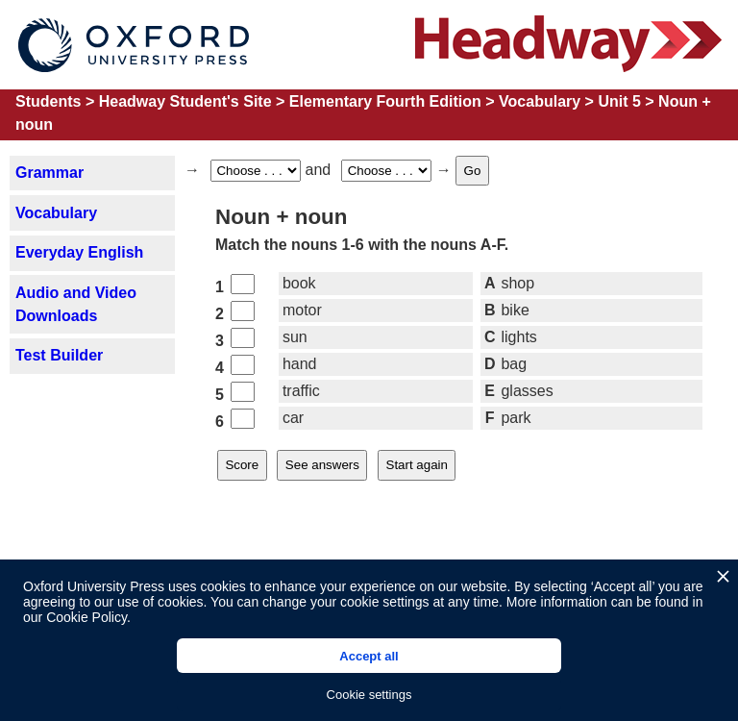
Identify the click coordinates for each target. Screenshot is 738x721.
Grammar (49, 172)
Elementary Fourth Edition (385, 101)
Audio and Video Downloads (75, 304)
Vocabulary (539, 101)
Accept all (368, 656)
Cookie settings (369, 694)
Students (48, 101)
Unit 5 (619, 101)
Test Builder (59, 355)
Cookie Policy (86, 617)
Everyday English (79, 252)
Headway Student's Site (185, 101)
